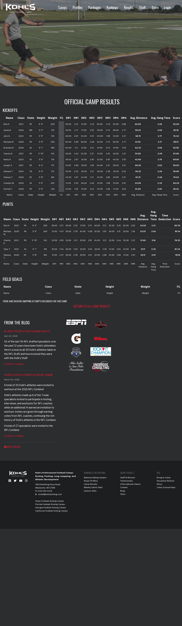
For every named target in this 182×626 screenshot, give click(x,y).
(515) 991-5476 (45, 491)
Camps (62, 7)
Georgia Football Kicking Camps (50, 507)
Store (155, 7)
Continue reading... (14, 363)
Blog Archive (12, 446)
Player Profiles (91, 480)
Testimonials (126, 480)
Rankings (112, 7)
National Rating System (95, 477)
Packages (94, 7)
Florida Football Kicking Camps (50, 504)
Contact (124, 487)
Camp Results (90, 484)
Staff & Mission (127, 477)
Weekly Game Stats (93, 487)
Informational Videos (130, 484)
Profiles (77, 7)
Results (128, 7)
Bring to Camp (163, 477)
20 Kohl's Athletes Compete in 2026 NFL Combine (28, 375)
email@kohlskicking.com (50, 494)
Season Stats (90, 490)
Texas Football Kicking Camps (49, 501)
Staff (142, 7)
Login (167, 7)
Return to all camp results (92, 306)
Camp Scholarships (166, 487)
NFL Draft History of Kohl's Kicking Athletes (27, 331)
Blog (122, 490)
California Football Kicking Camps (51, 510)
